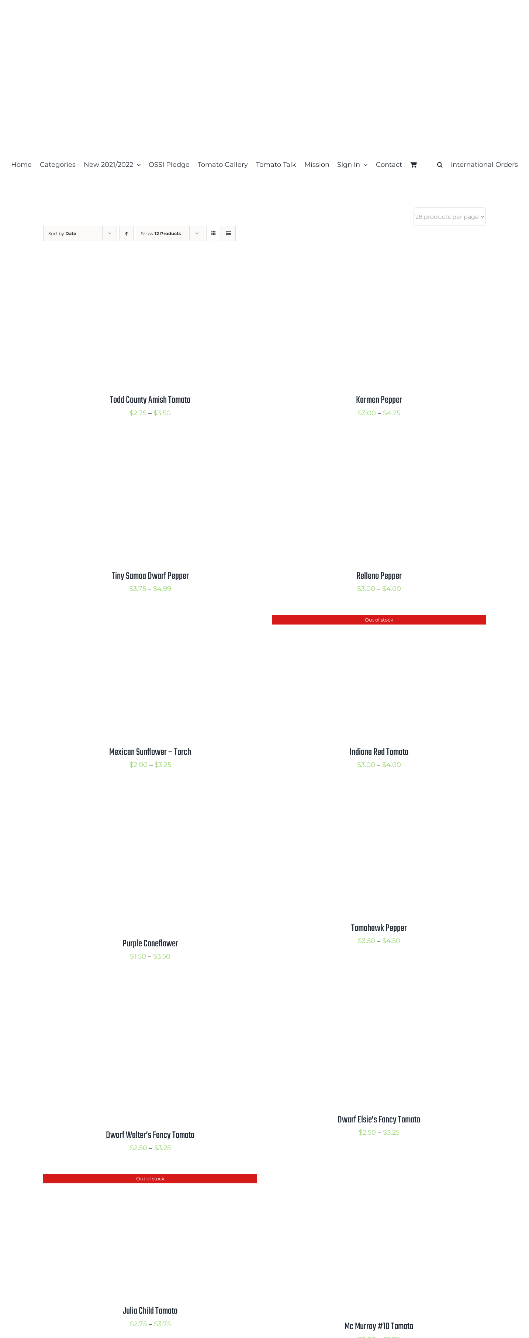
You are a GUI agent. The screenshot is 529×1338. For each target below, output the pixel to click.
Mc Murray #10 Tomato (379, 1326)
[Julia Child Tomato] (135, 1180)
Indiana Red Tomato (378, 752)
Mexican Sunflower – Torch (150, 752)
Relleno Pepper (379, 576)
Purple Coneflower (150, 943)
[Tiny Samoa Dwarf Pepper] (135, 445)
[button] (440, 164)
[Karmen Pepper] (364, 269)
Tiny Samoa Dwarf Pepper (150, 576)
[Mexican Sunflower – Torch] (135, 621)
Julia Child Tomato (150, 1311)
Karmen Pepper (379, 400)
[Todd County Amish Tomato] (135, 269)
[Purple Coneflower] (135, 797)
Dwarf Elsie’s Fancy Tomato (379, 1119)
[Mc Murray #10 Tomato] (364, 1180)
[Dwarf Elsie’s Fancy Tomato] (364, 989)
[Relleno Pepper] (364, 445)
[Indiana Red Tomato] (364, 621)
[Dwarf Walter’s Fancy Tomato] (135, 989)
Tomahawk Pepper (379, 928)
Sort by (62, 233)
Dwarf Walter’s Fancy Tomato (150, 1135)
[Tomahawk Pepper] (364, 797)
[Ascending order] (126, 233)
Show (161, 233)
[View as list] (228, 233)
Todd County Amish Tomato (150, 400)
